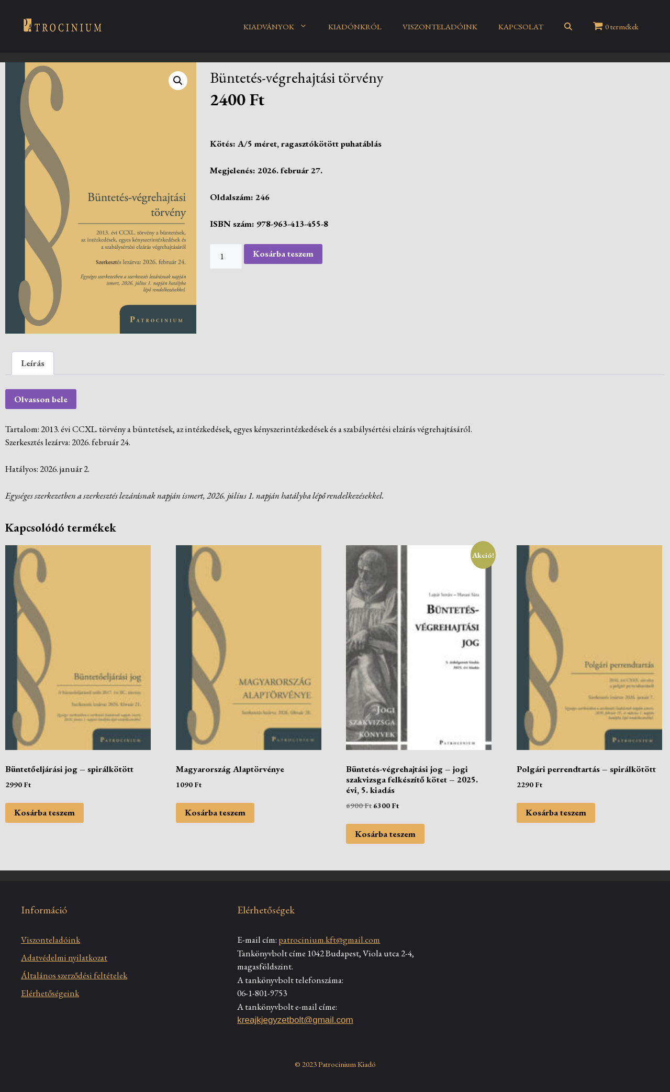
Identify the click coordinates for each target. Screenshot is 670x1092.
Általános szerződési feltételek (74, 975)
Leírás (32, 363)
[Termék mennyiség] (226, 256)
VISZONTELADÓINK (440, 26)
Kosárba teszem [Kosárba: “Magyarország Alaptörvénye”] (215, 812)
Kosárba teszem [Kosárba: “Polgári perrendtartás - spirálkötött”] (556, 812)
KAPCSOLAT (520, 26)
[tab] (33, 363)
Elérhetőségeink (50, 993)
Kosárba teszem (283, 253)
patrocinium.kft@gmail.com (329, 939)
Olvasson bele (41, 399)
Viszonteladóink (50, 939)
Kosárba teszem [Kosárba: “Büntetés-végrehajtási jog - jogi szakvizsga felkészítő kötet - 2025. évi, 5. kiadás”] (385, 834)
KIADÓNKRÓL (355, 26)
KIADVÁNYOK (280, 26)
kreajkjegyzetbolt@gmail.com (295, 1020)
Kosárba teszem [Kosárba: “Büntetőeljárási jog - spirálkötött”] (44, 812)
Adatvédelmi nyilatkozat (64, 957)
